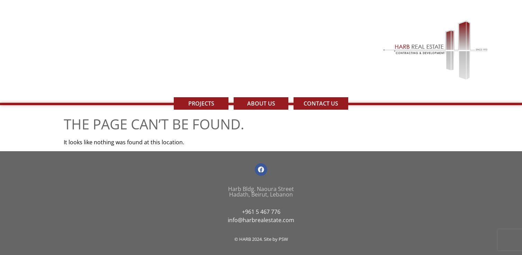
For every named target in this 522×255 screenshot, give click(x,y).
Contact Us (321, 103)
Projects (201, 103)
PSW (283, 239)
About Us (261, 103)
